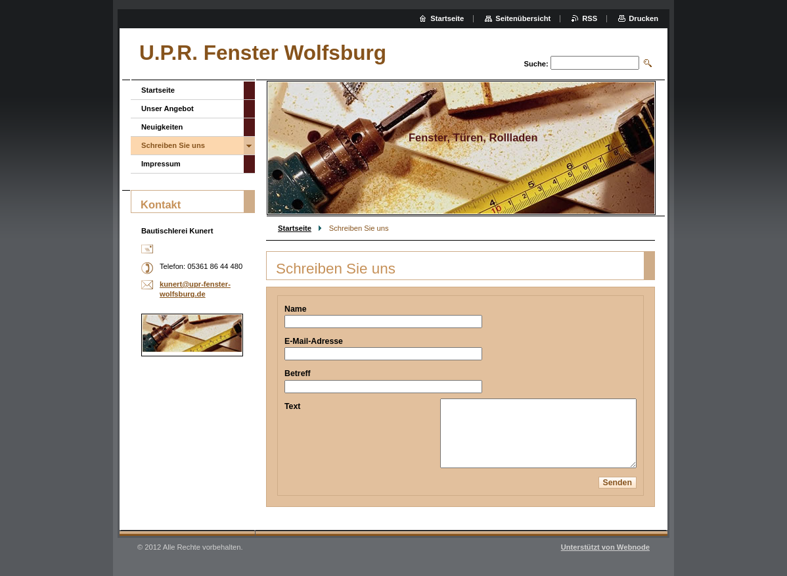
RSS (589, 18)
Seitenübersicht (523, 18)
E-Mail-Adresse (313, 341)
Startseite (294, 228)
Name (295, 309)
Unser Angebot (167, 108)
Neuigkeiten (162, 127)
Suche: (536, 64)
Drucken (643, 18)
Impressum (161, 164)
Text (292, 406)
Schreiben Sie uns (173, 145)
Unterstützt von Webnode (605, 547)
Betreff (297, 373)
